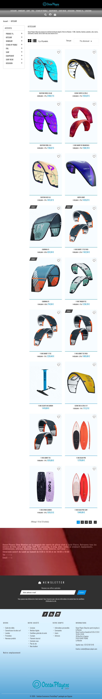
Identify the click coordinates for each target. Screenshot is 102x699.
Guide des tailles (9, 628)
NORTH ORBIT (81, 197)
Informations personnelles (62, 628)
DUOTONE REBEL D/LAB (45, 93)
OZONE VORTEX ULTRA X (81, 93)
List (35, 41)
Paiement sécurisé (35, 638)
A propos (32, 635)
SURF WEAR (62, 11)
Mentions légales (34, 630)
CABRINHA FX (45, 249)
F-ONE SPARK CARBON (46, 510)
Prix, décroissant (86, 41)
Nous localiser (34, 646)
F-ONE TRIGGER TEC (81, 301)
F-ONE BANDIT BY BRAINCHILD (81, 145)
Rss (54, 613)
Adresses (57, 635)
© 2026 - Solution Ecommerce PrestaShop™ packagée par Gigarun (51, 696)
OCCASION (71, 11)
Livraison (32, 628)
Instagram (60, 613)
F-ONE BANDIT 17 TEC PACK (81, 249)
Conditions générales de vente (38, 633)
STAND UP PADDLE (41, 11)
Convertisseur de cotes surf (13, 630)
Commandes (58, 630)
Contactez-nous (34, 641)
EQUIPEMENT (53, 11)
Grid (30, 41)
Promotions (8, 635)
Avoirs (56, 633)
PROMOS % (79, 11)
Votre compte (58, 623)
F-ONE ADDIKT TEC (46, 458)
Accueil (8, 28)
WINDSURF (21, 11)
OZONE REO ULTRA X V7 (81, 406)
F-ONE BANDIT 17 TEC (45, 353)
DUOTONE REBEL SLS (45, 145)
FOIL (33, 11)
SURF (28, 11)
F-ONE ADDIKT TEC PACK (81, 353)
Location (88, 11)
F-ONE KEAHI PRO (81, 458)
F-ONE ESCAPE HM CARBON (45, 406)
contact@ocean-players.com (25, 557)
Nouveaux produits (10, 638)
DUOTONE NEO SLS (46, 197)
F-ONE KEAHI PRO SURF (81, 510)
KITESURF (14, 11)
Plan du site (33, 643)
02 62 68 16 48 (19, 554)
